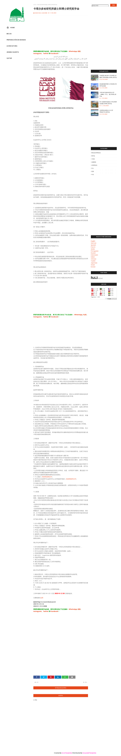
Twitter (45, 53)
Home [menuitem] (11, 27)
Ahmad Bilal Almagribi (41, 13)
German (93, 243)
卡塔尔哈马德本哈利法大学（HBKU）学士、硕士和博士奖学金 (108, 94)
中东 (93, 174)
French (93, 247)
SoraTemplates (67, 753)
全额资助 (94, 162)
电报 (79, 51)
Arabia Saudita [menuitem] (13, 52)
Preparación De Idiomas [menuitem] (16, 40)
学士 (93, 168)
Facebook (54, 53)
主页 (34, 4)
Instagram (37, 53)
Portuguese (94, 251)
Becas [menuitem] (9, 34)
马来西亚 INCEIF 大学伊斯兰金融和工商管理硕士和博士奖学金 (108, 76)
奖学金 (93, 156)
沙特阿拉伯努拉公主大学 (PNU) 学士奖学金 (106, 111)
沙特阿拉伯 (94, 165)
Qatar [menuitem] (9, 58)
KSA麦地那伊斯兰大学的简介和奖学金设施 (108, 85)
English (93, 241)
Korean (93, 267)
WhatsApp (73, 51)
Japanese (94, 263)
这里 (41, 598)
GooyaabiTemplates (89, 753)
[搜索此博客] (100, 6)
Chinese (93, 259)
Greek (93, 265)
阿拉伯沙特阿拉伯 (96, 153)
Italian (93, 257)
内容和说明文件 (47, 477)
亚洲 (93, 171)
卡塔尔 (93, 159)
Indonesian (94, 255)
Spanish (93, 245)
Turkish (93, 261)
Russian (93, 253)
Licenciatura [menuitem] (12, 46)
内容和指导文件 (71, 479)
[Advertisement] (60, 35)
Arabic (93, 249)
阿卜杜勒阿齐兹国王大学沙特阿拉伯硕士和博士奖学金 (108, 103)
